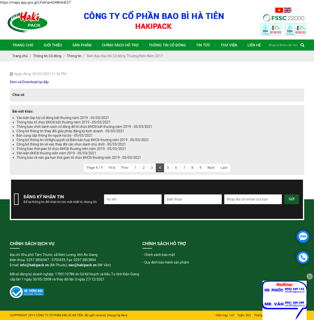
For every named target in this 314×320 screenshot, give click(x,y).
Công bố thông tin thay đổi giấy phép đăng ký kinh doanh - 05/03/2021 (70, 131)
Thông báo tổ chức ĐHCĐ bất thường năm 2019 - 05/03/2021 (63, 122)
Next (211, 168)
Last (224, 168)
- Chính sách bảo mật (158, 255)
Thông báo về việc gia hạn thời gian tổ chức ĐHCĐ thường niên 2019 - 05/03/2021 (78, 158)
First (112, 168)
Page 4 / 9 (95, 168)
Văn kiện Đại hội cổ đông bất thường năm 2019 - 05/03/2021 (62, 118)
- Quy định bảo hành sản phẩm (165, 262)
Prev (125, 168)
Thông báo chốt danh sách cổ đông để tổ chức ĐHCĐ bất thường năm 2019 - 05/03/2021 (84, 127)
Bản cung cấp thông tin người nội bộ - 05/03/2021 (54, 135)
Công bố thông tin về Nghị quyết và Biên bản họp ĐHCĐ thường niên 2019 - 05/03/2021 (82, 140)
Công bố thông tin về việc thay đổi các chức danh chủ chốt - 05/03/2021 (71, 144)
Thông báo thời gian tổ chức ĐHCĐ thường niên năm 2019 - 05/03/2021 (71, 149)
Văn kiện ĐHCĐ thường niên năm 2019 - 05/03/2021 (56, 153)
